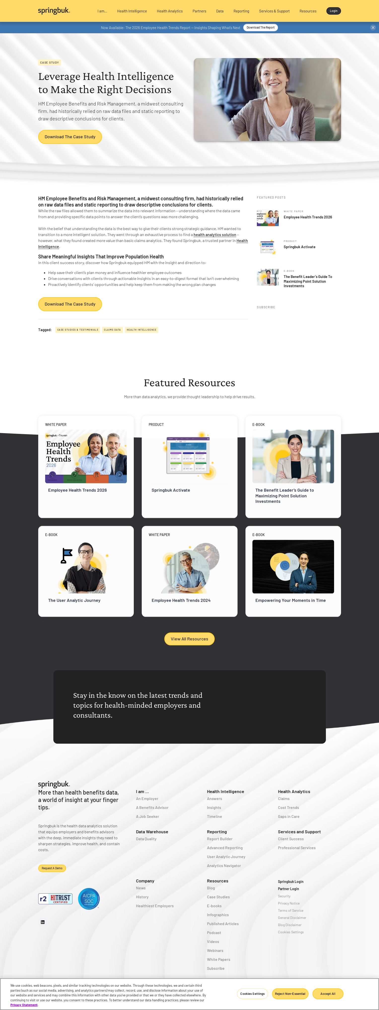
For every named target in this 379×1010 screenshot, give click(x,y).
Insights (214, 807)
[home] (63, 11)
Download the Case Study (70, 136)
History (142, 896)
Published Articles (223, 923)
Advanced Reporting (225, 847)
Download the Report (261, 27)
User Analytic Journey (226, 856)
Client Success (291, 838)
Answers (214, 798)
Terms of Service (290, 910)
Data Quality (146, 838)
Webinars (215, 950)
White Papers (218, 959)
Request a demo (52, 868)
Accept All (327, 994)
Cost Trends (288, 807)
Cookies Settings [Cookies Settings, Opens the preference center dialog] (252, 994)
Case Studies (218, 896)
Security (284, 896)
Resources (217, 880)
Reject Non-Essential (290, 994)
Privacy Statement (23, 1005)
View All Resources (189, 638)
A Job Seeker (147, 816)
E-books (214, 905)
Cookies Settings (291, 932)
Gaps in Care (289, 816)
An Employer (147, 798)
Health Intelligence (142, 329)
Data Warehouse (152, 831)
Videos (213, 941)
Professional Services (297, 847)
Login (334, 10)
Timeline (214, 816)
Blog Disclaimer (290, 925)
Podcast (214, 932)
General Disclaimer (292, 917)
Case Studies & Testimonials (78, 329)
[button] (102, 11)
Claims (284, 798)
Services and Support (299, 831)
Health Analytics (294, 791)
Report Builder (220, 838)
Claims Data (112, 329)
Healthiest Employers (155, 905)
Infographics (218, 914)
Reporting (217, 831)
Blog (211, 887)
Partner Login (288, 889)
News (141, 887)
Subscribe (216, 968)
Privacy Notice (289, 903)
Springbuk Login (291, 881)
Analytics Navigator (224, 865)
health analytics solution (215, 234)
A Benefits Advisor (152, 807)
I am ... (142, 791)
